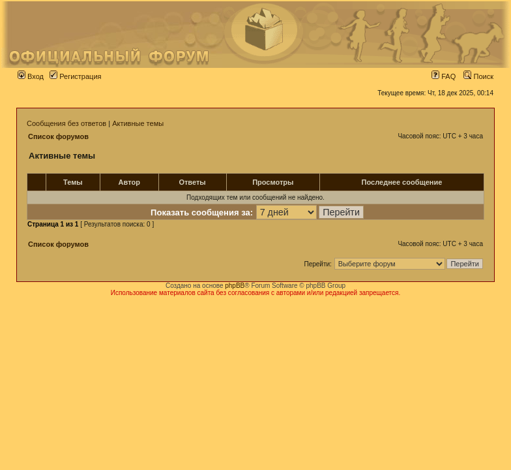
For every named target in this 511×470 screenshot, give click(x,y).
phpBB (234, 285)
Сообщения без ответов (66, 123)
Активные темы (138, 123)
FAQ (443, 76)
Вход (31, 76)
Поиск (478, 76)
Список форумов (58, 136)
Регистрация (75, 76)
